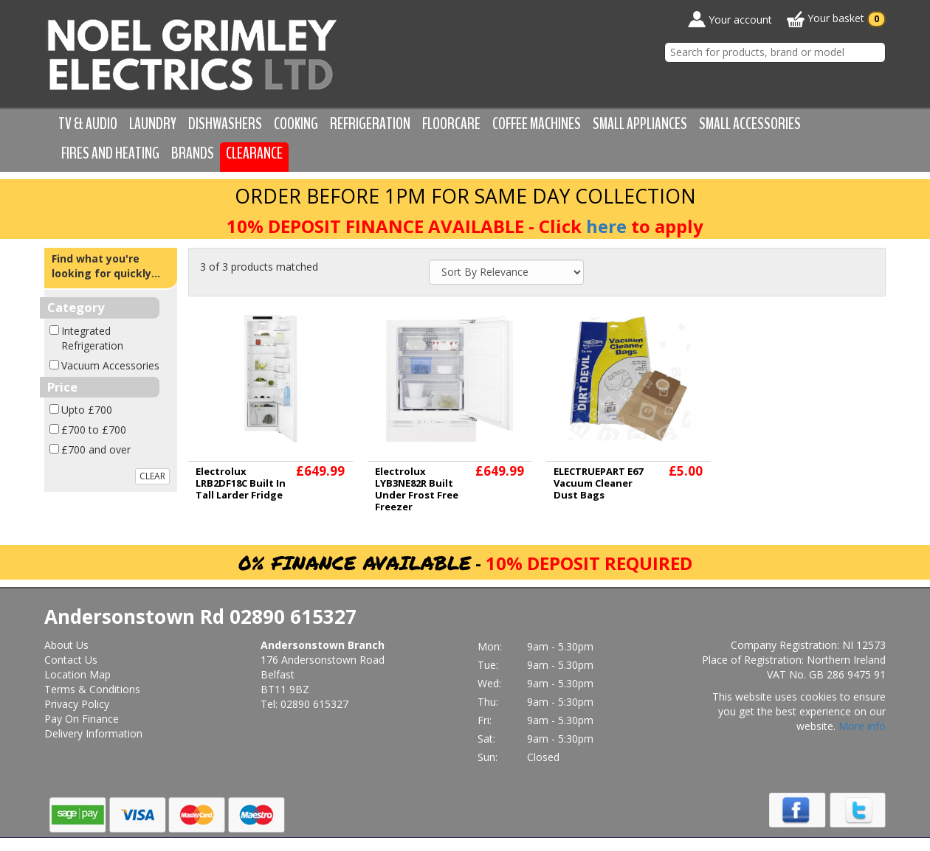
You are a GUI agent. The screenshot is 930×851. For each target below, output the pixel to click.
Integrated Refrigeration (92, 338)
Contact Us (70, 660)
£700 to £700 (93, 430)
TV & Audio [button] (87, 124)
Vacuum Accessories (110, 365)
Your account (730, 19)
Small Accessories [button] (750, 124)
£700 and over (96, 449)
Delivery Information (93, 733)
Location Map (77, 674)
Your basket (836, 19)
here (606, 226)
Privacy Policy (76, 704)
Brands (192, 153)
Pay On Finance (81, 719)
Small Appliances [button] (640, 124)
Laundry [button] (152, 124)
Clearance (254, 153)
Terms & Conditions (92, 689)
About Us (66, 645)
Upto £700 (86, 410)
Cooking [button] (296, 124)
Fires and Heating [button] (110, 153)
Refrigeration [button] (370, 124)
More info (862, 726)
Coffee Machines (536, 124)
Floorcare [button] (451, 124)
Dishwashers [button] (225, 124)
